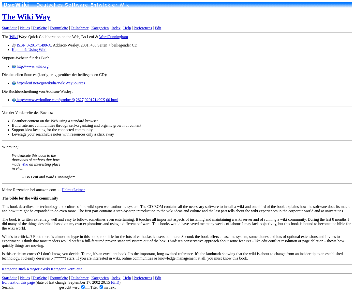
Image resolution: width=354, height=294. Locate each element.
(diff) (115, 282)
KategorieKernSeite (66, 269)
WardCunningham (113, 37)
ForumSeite (59, 28)
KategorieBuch (14, 269)
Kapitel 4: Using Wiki (29, 49)
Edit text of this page (18, 282)
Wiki (13, 37)
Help (127, 28)
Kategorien (100, 28)
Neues (25, 28)
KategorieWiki (38, 269)
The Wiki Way (26, 16)
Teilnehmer (80, 28)
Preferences (143, 28)
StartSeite (9, 28)
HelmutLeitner (73, 190)
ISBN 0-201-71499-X (31, 45)
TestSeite (39, 28)
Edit (158, 28)
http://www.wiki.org (30, 66)
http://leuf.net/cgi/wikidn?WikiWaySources (48, 83)
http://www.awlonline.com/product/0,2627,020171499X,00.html (65, 100)
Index (116, 28)
